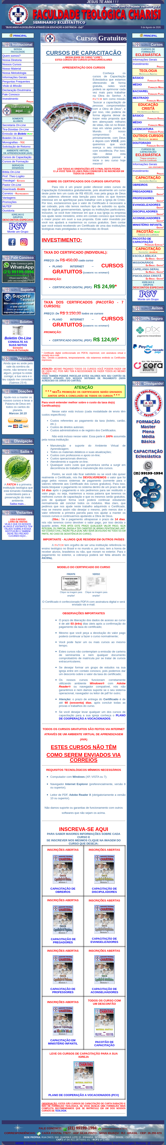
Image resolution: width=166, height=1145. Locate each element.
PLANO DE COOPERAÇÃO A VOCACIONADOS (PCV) (83, 1095)
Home (19, 1143)
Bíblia (11, 172)
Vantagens (8, 197)
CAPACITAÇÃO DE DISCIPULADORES (104, 890)
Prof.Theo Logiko (123, 1143)
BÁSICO (138, 77)
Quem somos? (11, 55)
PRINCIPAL (20, 35)
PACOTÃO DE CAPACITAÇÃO (104, 1043)
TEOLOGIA (60, 1111)
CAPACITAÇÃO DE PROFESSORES (63, 990)
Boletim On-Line (18, 338)
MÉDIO (137, 84)
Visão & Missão (12, 85)
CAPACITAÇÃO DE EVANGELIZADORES (104, 940)
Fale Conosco (11, 94)
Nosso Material (11, 68)
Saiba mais (16, 503)
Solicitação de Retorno (16, 146)
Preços (76, 1143)
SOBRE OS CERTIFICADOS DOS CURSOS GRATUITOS (83, 181)
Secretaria (14, 125)
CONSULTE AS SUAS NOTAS (18, 343)
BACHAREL (140, 91)
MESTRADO (141, 97)
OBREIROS (140, 184)
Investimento (10, 98)
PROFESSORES (143, 198)
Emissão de (14, 133)
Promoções (9, 202)
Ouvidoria (8, 210)
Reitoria (141, 1143)
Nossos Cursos (11, 64)
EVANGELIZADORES (146, 204)
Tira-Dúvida (15, 129)
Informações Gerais (14, 77)
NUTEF (7, 206)
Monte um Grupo (17, 231)
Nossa (12, 60)
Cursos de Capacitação (16, 157)
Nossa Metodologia (14, 73)
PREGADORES (142, 191)
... (25, 503)
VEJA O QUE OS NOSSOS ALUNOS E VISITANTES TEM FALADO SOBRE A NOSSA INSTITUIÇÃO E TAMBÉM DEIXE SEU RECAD (17, 530)
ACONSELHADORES (146, 218)
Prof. (13, 176)
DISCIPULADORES (145, 211)
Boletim (12, 138)
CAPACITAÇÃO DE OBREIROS (63, 890)
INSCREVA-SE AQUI (83, 829)
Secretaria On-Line (48, 1143)
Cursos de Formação (15, 161)
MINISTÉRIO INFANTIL (147, 224)
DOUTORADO (142, 143)
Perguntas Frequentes (16, 81)
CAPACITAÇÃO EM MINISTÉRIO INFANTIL (63, 1042)
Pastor (11, 184)
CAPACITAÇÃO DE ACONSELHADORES (104, 990)
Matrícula (88, 1143)
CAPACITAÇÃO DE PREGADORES (63, 941)
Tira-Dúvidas (104, 1143)
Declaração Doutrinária (16, 90)
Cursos (66, 1143)
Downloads (13, 189)
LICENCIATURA (143, 129)
